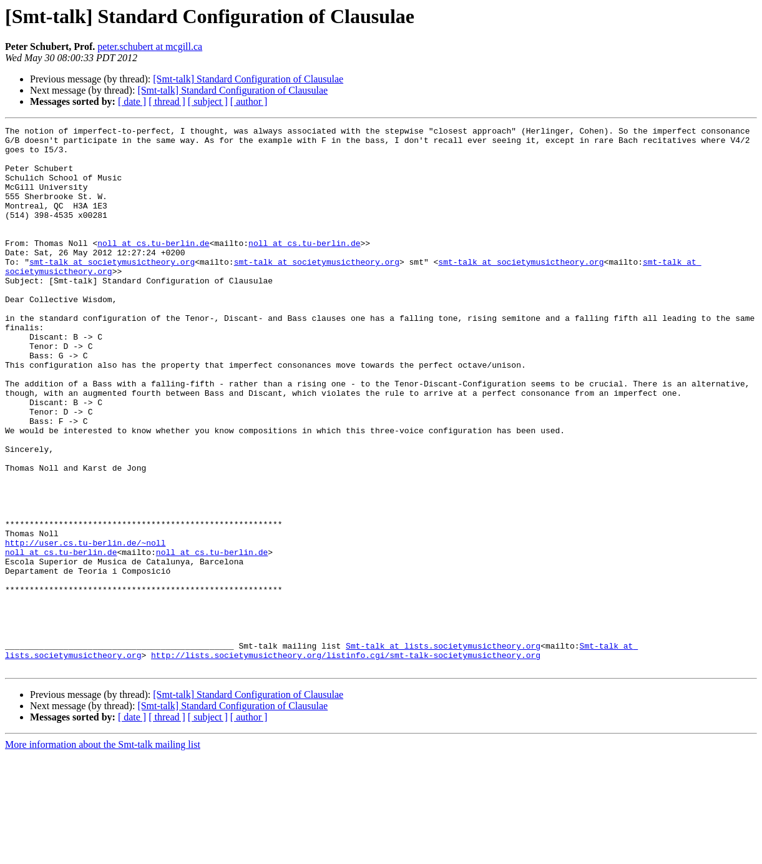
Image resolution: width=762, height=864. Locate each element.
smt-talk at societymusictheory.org (112, 289)
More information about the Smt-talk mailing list (102, 853)
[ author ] (249, 101)
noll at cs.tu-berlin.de (153, 267)
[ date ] (132, 101)
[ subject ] (208, 101)
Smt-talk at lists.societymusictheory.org (443, 750)
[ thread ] (167, 101)
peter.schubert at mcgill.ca (149, 46)
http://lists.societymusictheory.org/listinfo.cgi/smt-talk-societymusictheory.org (345, 761)
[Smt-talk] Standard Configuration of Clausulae (248, 79)
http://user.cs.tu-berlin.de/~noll (85, 626)
